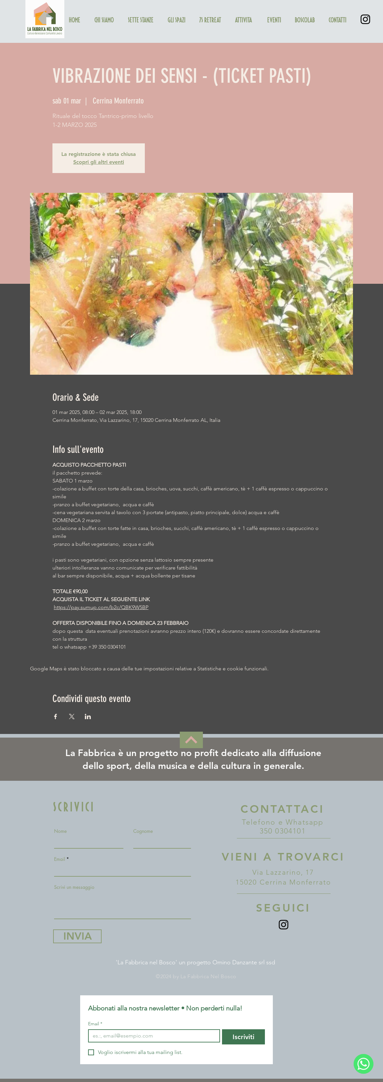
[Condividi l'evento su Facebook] (55, 716)
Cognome (143, 831)
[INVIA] (77, 936)
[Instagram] (365, 19)
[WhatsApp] (363, 1064)
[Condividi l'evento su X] (72, 716)
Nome (60, 831)
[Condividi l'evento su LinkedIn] (88, 716)
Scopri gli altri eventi (98, 162)
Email (59, 859)
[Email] (152, 1036)
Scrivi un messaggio (74, 887)
